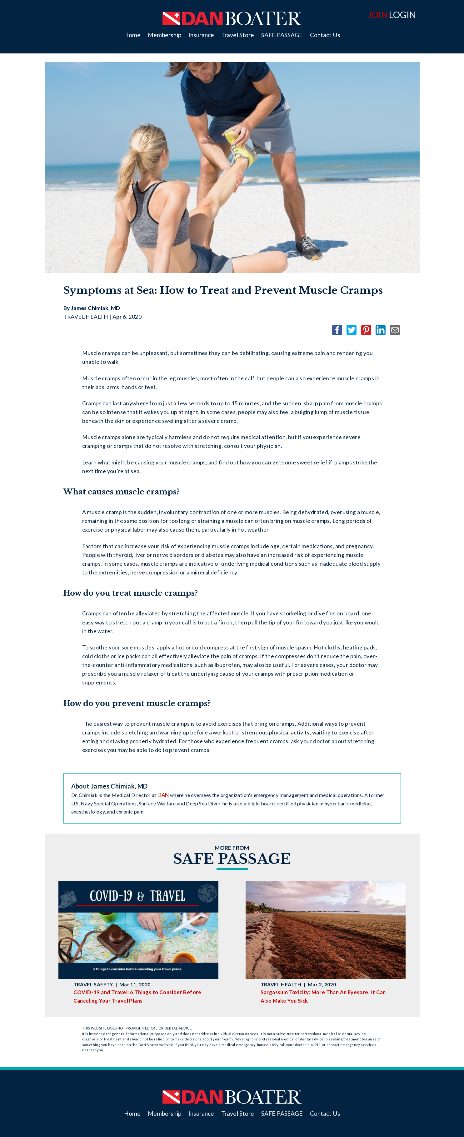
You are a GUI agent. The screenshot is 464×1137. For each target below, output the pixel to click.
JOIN (378, 14)
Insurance (201, 34)
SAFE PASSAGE (282, 34)
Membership (164, 34)
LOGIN (402, 14)
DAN (163, 795)
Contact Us (325, 34)
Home (132, 34)
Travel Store (237, 34)
